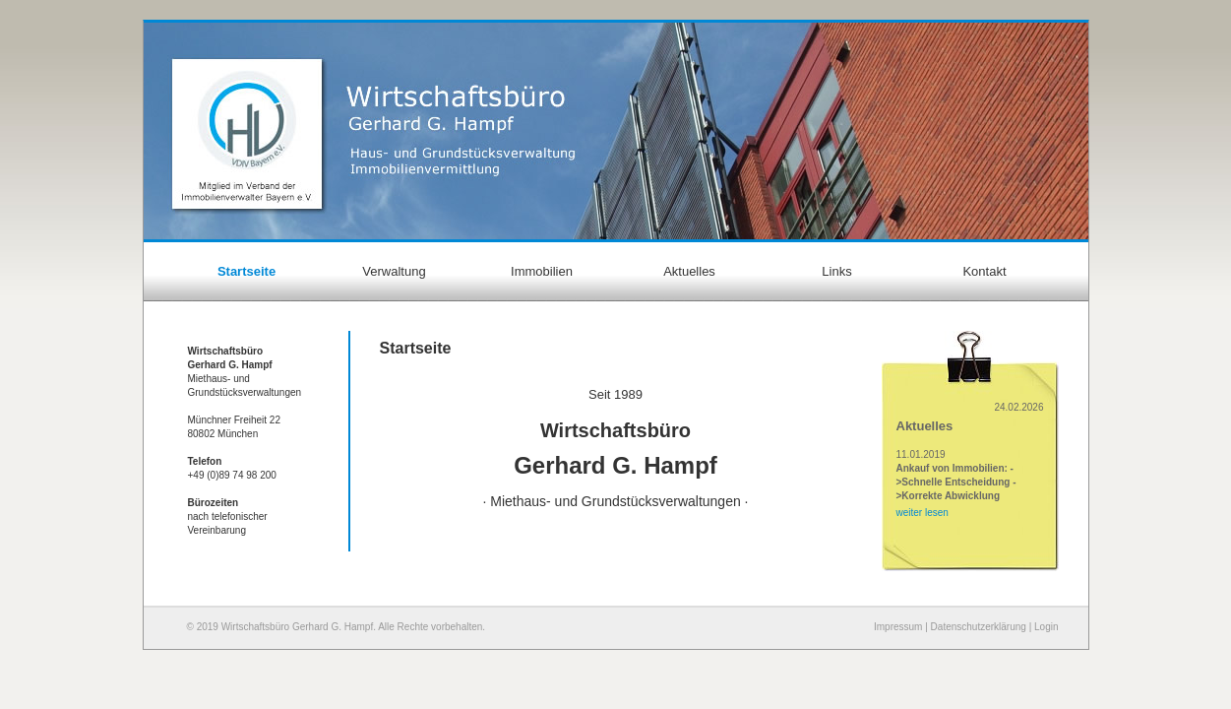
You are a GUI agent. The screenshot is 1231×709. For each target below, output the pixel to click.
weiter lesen (922, 512)
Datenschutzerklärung (978, 626)
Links (836, 271)
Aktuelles (689, 271)
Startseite (246, 271)
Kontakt (984, 271)
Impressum (898, 626)
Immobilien (542, 271)
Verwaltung (393, 271)
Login (1046, 626)
